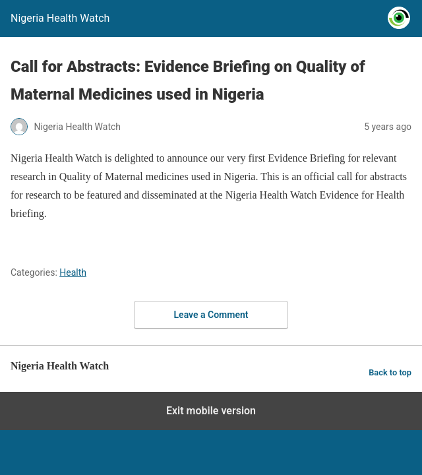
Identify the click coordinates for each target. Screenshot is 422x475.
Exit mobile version (211, 410)
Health (72, 272)
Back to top (390, 372)
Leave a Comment (211, 314)
